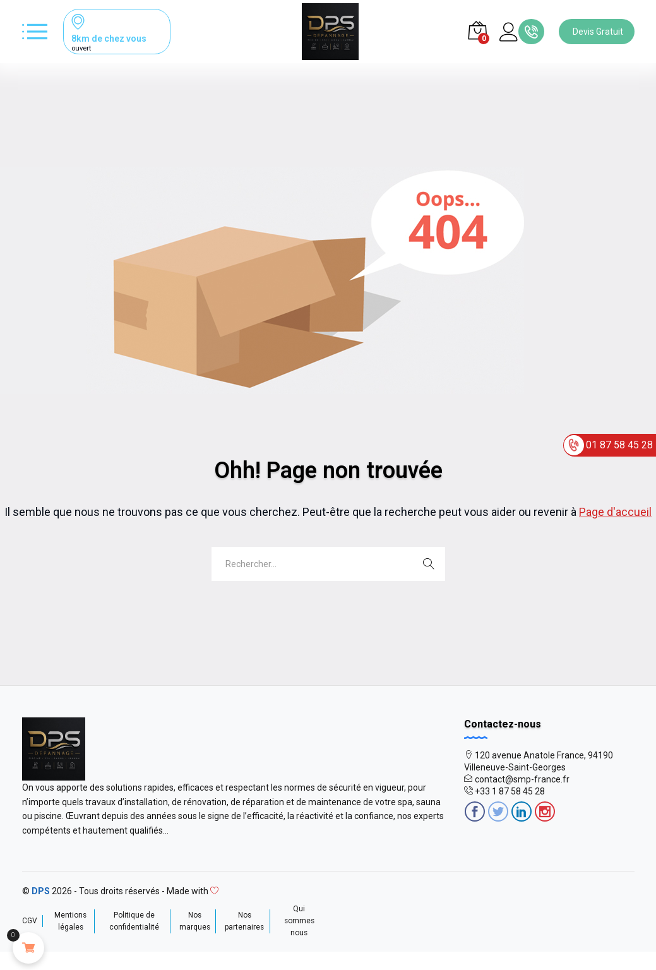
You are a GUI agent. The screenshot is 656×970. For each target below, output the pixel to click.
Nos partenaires (244, 921)
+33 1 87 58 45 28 (510, 791)
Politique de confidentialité (134, 921)
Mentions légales (70, 921)
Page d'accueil (615, 511)
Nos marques (194, 921)
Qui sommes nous (299, 920)
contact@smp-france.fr (522, 779)
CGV (29, 920)
